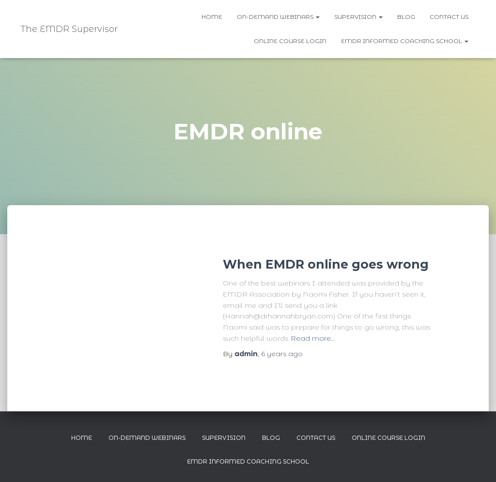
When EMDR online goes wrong (326, 264)
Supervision (358, 16)
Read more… (313, 338)
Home (212, 16)
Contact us (449, 16)
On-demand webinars (278, 16)
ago (282, 353)
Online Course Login (290, 41)
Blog (406, 16)
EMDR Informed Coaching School (404, 41)
